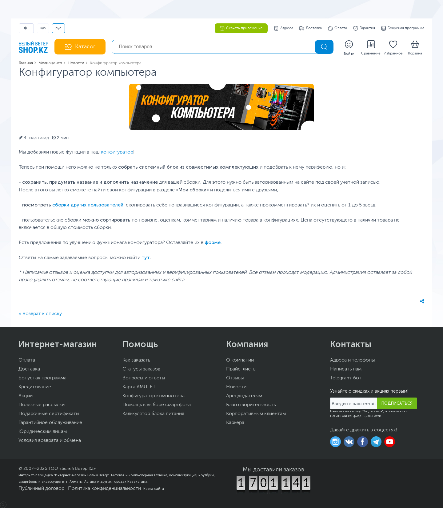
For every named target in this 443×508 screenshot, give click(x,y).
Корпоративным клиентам (256, 413)
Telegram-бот (345, 378)
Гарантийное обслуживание (50, 422)
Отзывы (235, 378)
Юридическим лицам (42, 431)
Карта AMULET (139, 387)
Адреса (283, 28)
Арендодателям (244, 396)
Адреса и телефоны (352, 360)
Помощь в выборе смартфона (156, 404)
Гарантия (364, 28)
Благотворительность (251, 404)
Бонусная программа (402, 28)
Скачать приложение (241, 28)
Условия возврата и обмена (49, 440)
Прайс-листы (241, 369)
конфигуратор (117, 152)
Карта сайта (153, 488)
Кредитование (34, 387)
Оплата (337, 28)
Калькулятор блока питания (153, 413)
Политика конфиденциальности (104, 488)
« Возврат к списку (40, 313)
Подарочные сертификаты (48, 413)
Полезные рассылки (41, 404)
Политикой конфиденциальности (355, 416)
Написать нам (345, 369)
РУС (58, 28)
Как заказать (136, 360)
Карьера (235, 422)
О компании (240, 360)
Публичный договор (41, 488)
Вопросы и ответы (143, 378)
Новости (236, 387)
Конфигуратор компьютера (153, 396)
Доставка (310, 28)
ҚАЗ (43, 28)
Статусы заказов (141, 369)
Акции (25, 396)
